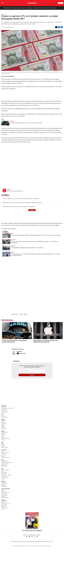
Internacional (29, 7)
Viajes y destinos (5, 503)
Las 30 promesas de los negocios (32, 530)
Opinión (3, 427)
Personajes (4, 505)
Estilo (2, 450)
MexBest (3, 500)
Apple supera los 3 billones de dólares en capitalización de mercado (45, 341)
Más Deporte (4, 495)
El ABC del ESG (5, 477)
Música (3, 456)
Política (18, 7)
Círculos (3, 434)
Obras (40, 7)
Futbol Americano (5, 492)
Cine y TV (3, 454)
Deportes (3, 453)
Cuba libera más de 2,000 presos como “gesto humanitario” (19, 206)
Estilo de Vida (4, 507)
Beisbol (3, 491)
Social (2, 471)
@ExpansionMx (10, 76)
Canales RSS (42, 545)
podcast (9, 189)
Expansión (19, 351)
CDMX (12, 233)
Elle (2, 442)
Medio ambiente (5, 469)
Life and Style (53, 7)
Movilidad (3, 473)
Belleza (3, 437)
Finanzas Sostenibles (6, 475)
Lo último (5, 195)
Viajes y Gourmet (5, 438)
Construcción (4, 461)
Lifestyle (3, 496)
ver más (32, 210)
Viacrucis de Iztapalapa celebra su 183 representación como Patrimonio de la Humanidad (35, 235)
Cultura (3, 439)
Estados (3, 425)
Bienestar (3, 506)
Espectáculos (4, 432)
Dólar (25, 314)
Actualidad (3, 482)
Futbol (2, 489)
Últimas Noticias (7, 7)
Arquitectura (4, 464)
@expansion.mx (32, 536)
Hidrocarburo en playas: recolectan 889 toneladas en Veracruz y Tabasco (22, 202)
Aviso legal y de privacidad (31, 545)
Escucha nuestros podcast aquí (15, 191)
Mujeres (47, 7)
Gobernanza (4, 472)
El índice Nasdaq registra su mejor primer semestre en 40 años (26, 122)
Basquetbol (4, 493)
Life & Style (4, 449)
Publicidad (15, 545)
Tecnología (35, 7)
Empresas (14, 7)
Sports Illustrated (5, 488)
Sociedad (3, 428)
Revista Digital (4, 497)
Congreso (13, 239)
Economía (23, 7)
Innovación (4, 476)
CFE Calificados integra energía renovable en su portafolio (27, 247)
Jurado (3, 509)
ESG (44, 7)
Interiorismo (4, 466)
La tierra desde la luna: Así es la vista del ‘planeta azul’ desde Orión (21, 198)
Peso (21, 314)
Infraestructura (4, 463)
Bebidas (3, 502)
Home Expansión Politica (7, 408)
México (12, 252)
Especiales (4, 486)
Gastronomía (4, 501)
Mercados (3, 14)
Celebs (3, 446)
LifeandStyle (4, 417)
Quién (2, 431)
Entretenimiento (5, 452)
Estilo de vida (4, 447)
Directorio (48, 545)
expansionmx (27, 536)
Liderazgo (3, 483)
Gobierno (3, 420)
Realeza (3, 433)
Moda (2, 436)
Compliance (21, 545)
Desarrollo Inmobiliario (6, 462)
